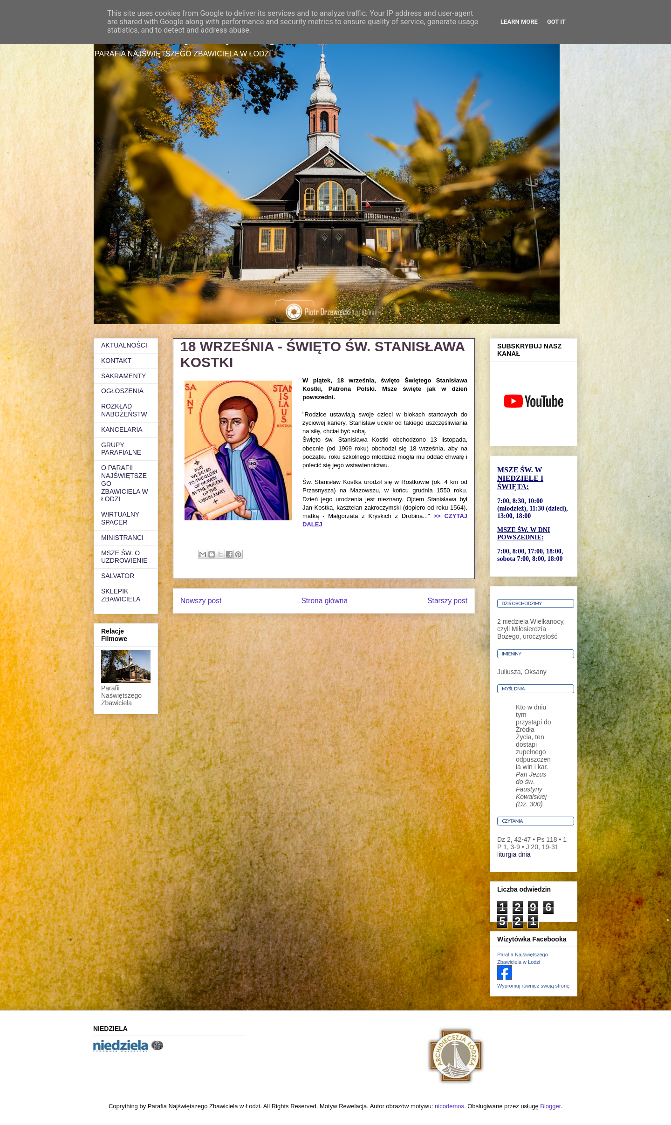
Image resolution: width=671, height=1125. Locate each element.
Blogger (550, 1106)
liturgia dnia (514, 854)
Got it (556, 21)
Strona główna (324, 601)
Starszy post (447, 601)
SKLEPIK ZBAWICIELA (120, 595)
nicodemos (449, 1106)
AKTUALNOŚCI (124, 345)
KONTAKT (116, 360)
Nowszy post (200, 601)
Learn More (519, 21)
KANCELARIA (122, 429)
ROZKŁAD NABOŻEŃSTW (124, 410)
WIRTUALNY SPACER (120, 518)
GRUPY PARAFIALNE (121, 449)
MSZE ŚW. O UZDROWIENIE (124, 557)
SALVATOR (117, 576)
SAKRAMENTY (123, 376)
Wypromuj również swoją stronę (533, 986)
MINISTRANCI (122, 537)
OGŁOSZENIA (122, 391)
